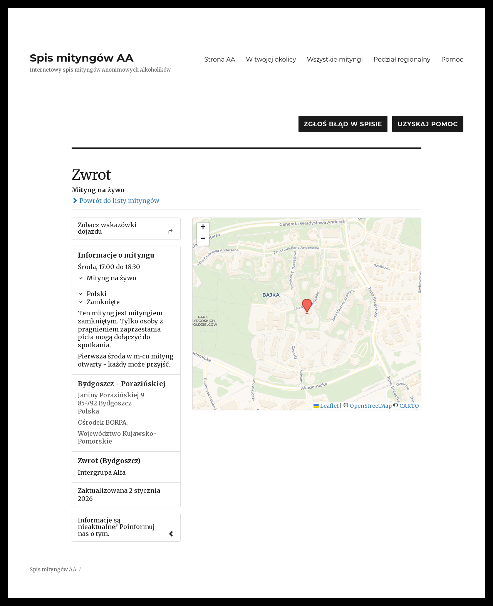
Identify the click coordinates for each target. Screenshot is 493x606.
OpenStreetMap (371, 406)
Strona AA (219, 59)
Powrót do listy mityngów (115, 200)
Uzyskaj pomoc (427, 124)
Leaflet (326, 406)
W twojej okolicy (271, 59)
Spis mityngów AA (81, 57)
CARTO (409, 406)
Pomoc (452, 59)
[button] (304, 301)
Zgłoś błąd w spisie (343, 124)
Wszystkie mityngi (335, 59)
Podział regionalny (402, 59)
